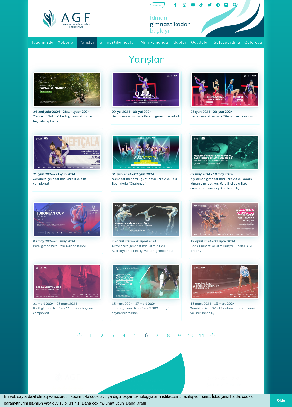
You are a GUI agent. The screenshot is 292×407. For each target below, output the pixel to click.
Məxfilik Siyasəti (225, 391)
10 (190, 335)
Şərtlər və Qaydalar (224, 385)
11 (202, 335)
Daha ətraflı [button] (136, 403)
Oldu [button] (281, 400)
